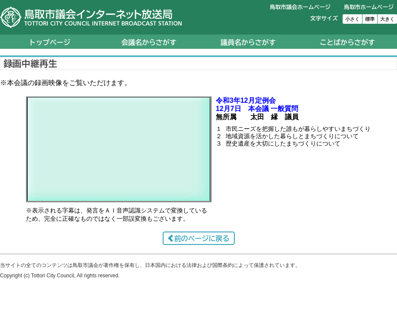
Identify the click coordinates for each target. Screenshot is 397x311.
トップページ (49, 42)
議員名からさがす (248, 42)
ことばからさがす (347, 42)
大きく (387, 19)
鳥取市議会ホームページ (300, 7)
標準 (370, 19)
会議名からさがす (148, 42)
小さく (352, 19)
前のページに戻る (202, 238)
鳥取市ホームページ (369, 7)
